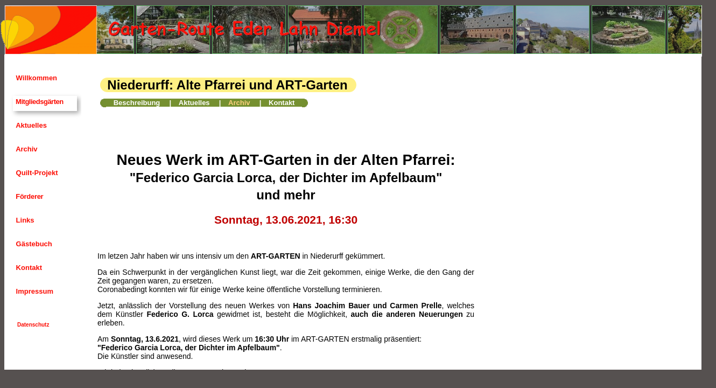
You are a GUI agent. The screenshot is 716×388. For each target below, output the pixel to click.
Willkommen (35, 78)
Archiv (26, 149)
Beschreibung (137, 103)
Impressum (33, 291)
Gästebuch (33, 244)
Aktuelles (30, 125)
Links (24, 220)
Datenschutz (33, 325)
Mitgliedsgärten (39, 102)
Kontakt (28, 268)
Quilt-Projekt (36, 173)
